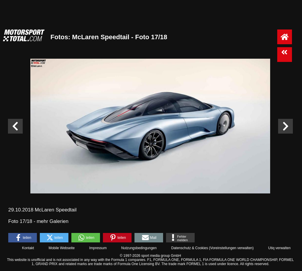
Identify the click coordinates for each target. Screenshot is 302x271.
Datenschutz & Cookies (189, 248)
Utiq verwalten (279, 248)
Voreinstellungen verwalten (231, 248)
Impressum (97, 248)
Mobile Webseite (62, 248)
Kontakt (28, 248)
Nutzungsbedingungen (139, 248)
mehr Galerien (52, 221)
